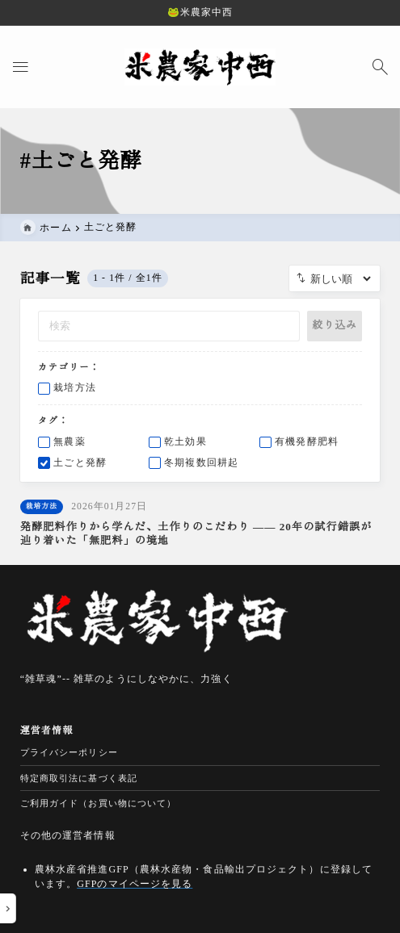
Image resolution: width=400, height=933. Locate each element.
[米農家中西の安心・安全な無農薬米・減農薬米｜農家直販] (200, 66)
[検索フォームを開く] (380, 66)
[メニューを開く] (20, 66)
